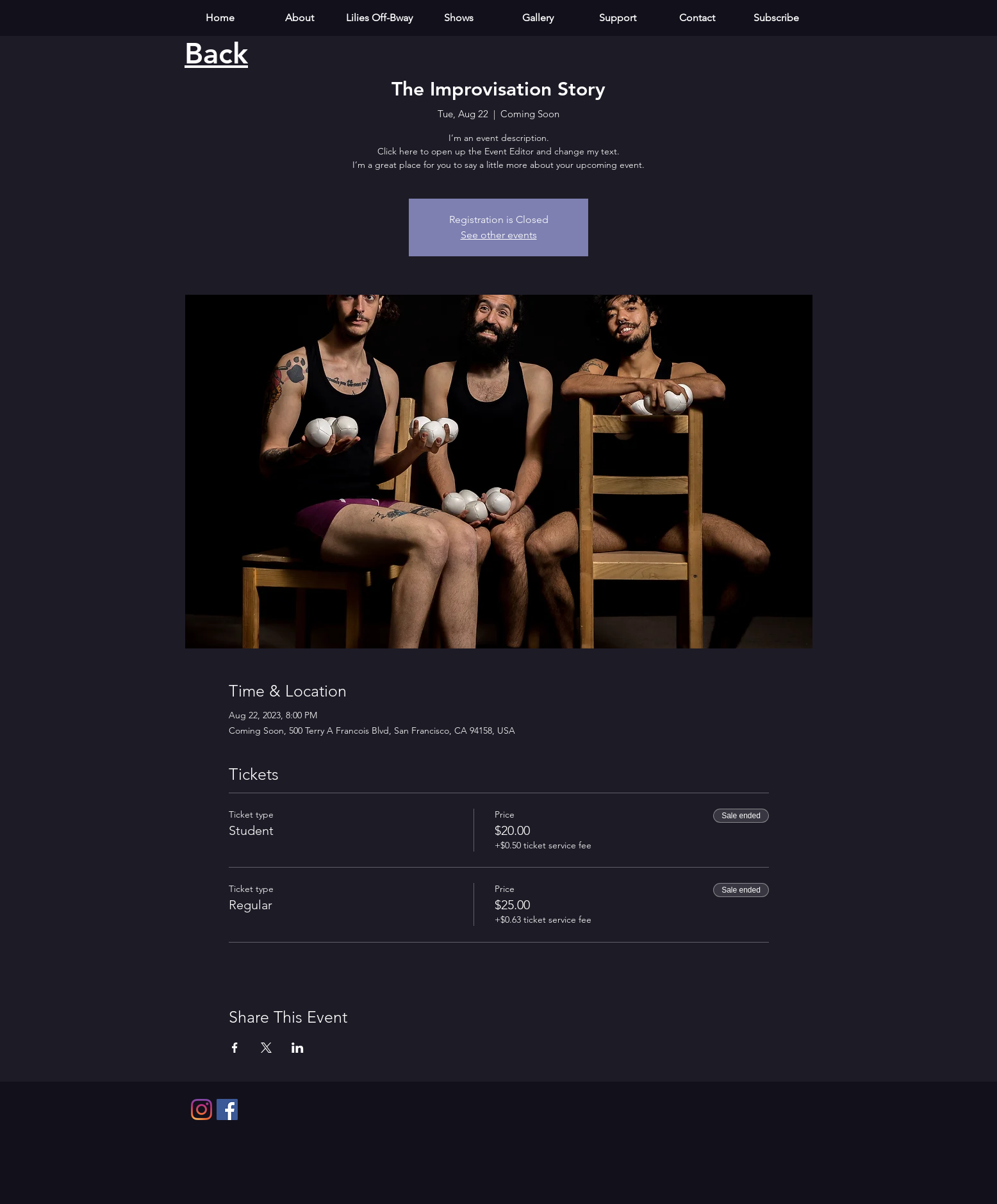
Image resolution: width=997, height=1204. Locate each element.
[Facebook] (227, 1109)
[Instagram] (201, 1109)
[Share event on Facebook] (235, 1048)
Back (216, 53)
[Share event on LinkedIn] (298, 1048)
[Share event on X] (266, 1048)
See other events (499, 235)
